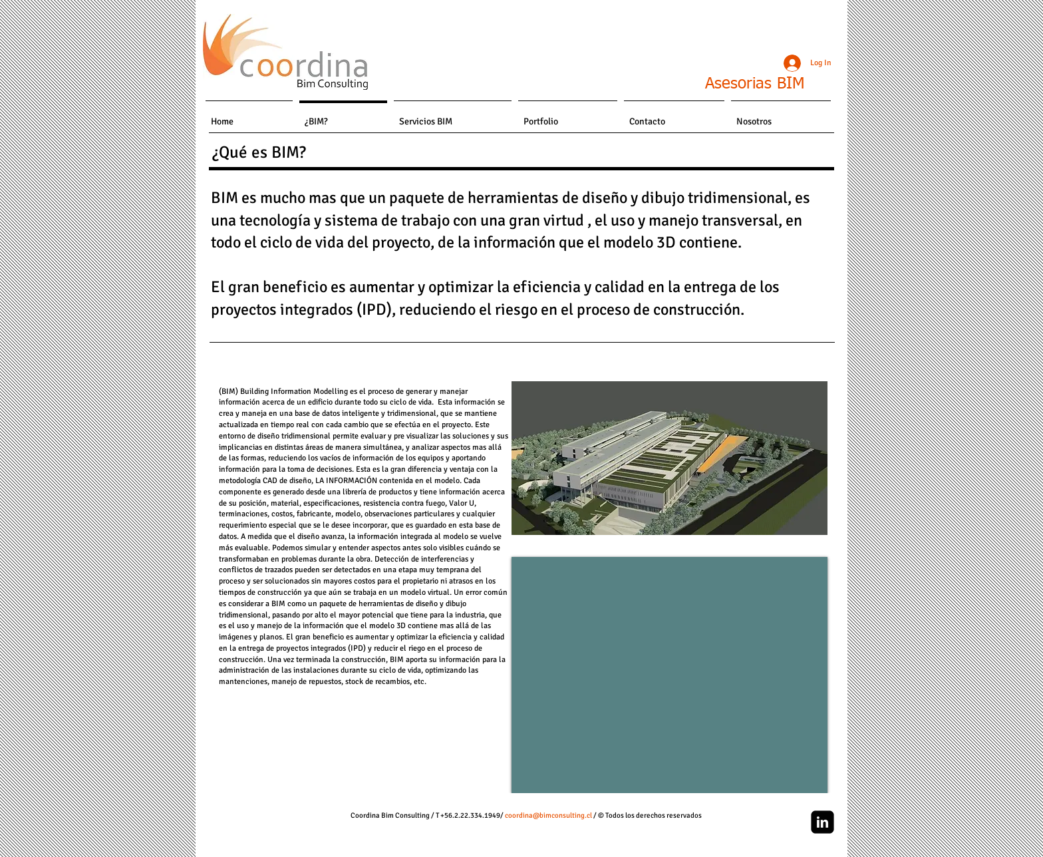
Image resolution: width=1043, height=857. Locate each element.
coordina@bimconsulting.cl (548, 815)
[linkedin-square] (822, 822)
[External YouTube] (669, 675)
